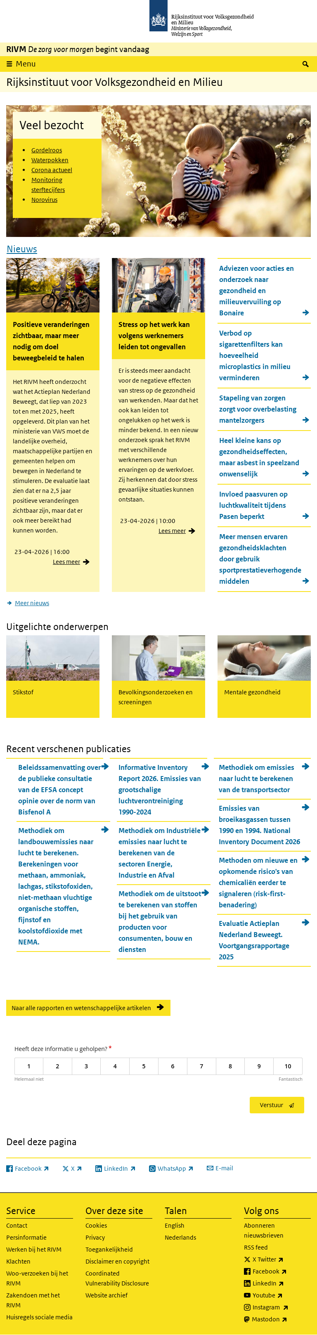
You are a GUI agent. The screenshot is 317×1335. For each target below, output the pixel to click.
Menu (26, 64)
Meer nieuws (32, 603)
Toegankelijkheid (109, 1249)
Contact (16, 1225)
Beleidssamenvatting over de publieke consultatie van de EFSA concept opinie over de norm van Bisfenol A (59, 789)
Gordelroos (46, 150)
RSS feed (256, 1247)
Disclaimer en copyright (117, 1261)
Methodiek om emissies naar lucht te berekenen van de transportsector (256, 778)
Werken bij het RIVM (34, 1249)
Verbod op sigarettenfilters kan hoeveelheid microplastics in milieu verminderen (255, 355)
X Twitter (282, 1259)
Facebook (282, 1271)
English (175, 1225)
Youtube (282, 1295)
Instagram (282, 1307)
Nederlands (180, 1237)
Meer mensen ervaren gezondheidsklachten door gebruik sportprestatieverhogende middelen (260, 559)
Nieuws (22, 249)
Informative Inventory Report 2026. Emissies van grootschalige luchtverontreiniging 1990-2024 (159, 789)
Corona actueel (51, 170)
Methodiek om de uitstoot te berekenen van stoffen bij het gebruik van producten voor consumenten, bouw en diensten (159, 921)
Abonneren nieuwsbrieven (264, 1230)
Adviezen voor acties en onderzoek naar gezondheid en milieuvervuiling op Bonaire (256, 290)
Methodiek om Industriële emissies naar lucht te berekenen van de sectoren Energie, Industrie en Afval (159, 852)
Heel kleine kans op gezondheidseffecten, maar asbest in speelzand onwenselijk (259, 457)
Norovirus (44, 200)
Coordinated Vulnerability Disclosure (117, 1278)
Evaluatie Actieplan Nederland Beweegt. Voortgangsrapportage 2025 (254, 939)
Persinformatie (26, 1237)
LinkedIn (282, 1283)
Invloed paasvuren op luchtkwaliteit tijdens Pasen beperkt (253, 505)
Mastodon (281, 1319)
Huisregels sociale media (39, 1317)
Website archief (106, 1295)
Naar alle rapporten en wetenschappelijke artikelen (81, 1007)
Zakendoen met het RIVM (33, 1300)
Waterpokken (50, 160)
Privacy (95, 1237)
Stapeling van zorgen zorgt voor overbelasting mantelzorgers (257, 409)
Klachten (18, 1261)
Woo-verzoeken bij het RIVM (37, 1278)
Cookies (96, 1225)
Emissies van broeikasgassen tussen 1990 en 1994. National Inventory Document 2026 (259, 824)
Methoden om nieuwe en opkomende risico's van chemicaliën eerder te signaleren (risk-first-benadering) (258, 882)
